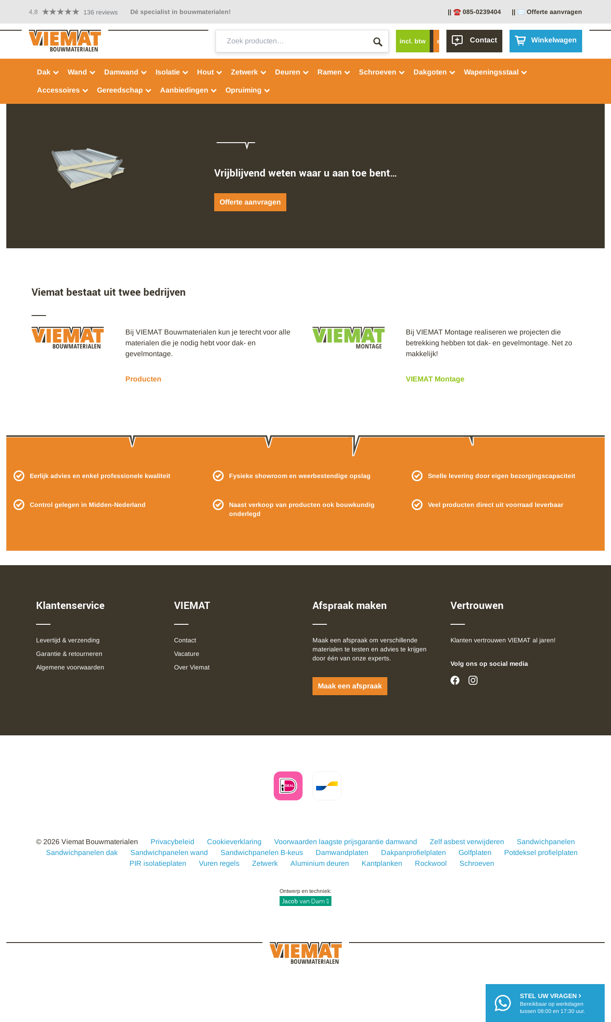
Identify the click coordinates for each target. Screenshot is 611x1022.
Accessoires (63, 90)
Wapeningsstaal (496, 72)
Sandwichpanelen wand (169, 852)
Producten (143, 379)
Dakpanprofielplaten (413, 852)
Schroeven (382, 72)
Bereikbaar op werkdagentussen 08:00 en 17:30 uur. (552, 1002)
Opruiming (248, 90)
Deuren (292, 72)
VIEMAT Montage (435, 379)
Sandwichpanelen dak (82, 852)
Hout (210, 72)
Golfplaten (475, 852)
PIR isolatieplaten (157, 863)
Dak (48, 72)
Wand (82, 72)
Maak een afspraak (350, 686)
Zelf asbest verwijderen (467, 841)
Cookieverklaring (234, 841)
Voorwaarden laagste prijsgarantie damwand (345, 841)
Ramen (334, 72)
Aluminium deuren (319, 863)
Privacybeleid (172, 841)
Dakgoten (434, 72)
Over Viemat (192, 667)
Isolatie (172, 72)
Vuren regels (219, 863)
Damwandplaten (342, 852)
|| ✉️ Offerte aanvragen (547, 11)
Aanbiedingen (188, 90)
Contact (185, 640)
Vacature (186, 653)
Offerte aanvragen (250, 202)
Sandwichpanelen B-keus (262, 852)
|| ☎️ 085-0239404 (474, 11)
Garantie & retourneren (69, 653)
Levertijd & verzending (68, 640)
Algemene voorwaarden (70, 667)
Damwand (125, 72)
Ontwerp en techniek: (305, 897)
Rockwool (431, 863)
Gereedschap (124, 90)
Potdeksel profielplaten (541, 852)
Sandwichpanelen (546, 841)
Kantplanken (382, 863)
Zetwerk (249, 72)
